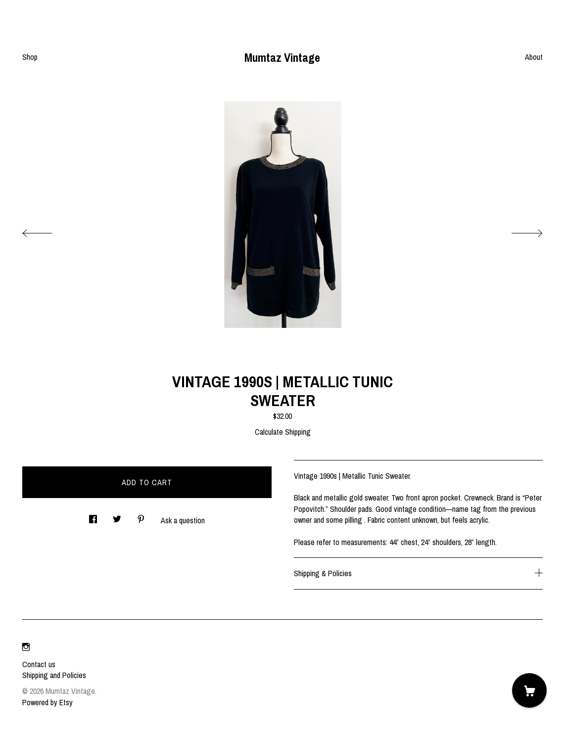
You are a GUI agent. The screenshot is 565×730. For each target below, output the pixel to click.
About (534, 56)
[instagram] (26, 647)
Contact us (38, 664)
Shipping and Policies (54, 675)
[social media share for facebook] (93, 516)
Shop (30, 56)
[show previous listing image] (47, 230)
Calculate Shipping (283, 431)
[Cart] (529, 690)
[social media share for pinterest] (141, 516)
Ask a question (183, 520)
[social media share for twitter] (117, 516)
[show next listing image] (518, 230)
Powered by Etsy (47, 702)
